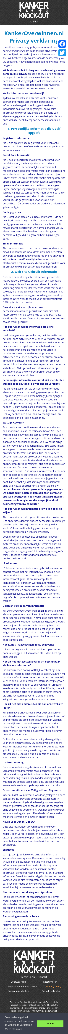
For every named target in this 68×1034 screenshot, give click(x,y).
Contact (42, 976)
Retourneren (50, 981)
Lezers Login (28, 976)
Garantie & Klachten (19, 991)
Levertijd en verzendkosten (22, 986)
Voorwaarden (18, 981)
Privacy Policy (53, 986)
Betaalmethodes (51, 991)
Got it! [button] (50, 1023)
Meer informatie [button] (13, 1029)
